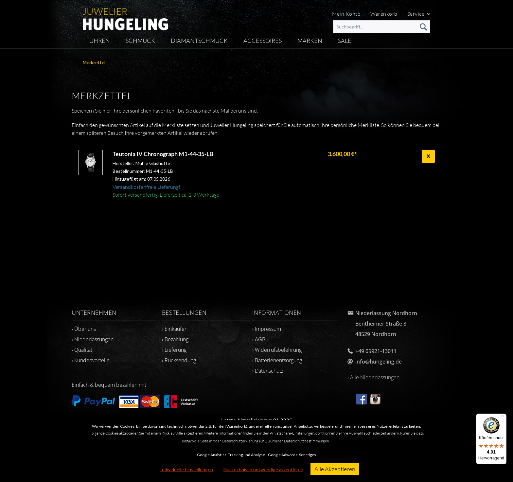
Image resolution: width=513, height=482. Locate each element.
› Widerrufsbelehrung (277, 349)
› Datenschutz (267, 370)
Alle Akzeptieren (334, 469)
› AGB (258, 339)
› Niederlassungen (93, 339)
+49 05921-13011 (376, 351)
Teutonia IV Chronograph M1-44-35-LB (163, 153)
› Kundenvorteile (91, 360)
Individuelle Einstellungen (186, 469)
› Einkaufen (174, 328)
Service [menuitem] (416, 13)
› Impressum (266, 328)
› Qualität (82, 349)
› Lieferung (174, 349)
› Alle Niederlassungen (373, 377)
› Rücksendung (179, 360)
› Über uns (84, 328)
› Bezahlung (175, 339)
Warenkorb (383, 13)
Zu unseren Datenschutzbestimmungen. (297, 440)
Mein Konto (346, 13)
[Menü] (502, 417)
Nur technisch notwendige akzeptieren (263, 469)
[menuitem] (381, 26)
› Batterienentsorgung (277, 360)
